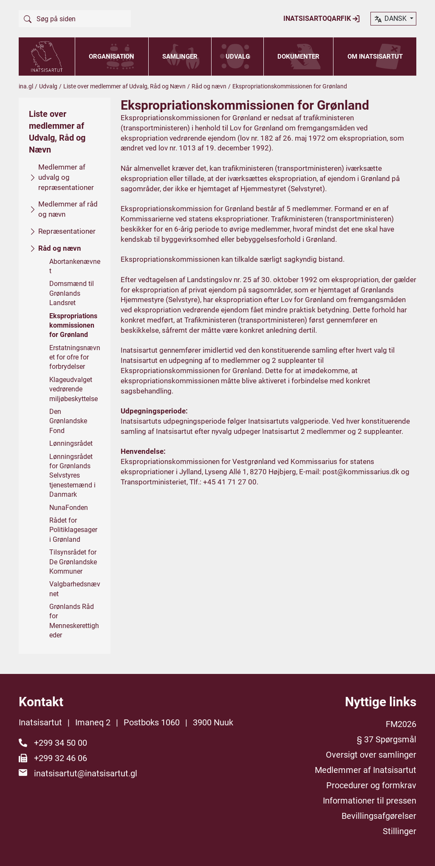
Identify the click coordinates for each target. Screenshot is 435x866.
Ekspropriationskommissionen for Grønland (73, 325)
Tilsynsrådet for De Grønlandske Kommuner (73, 561)
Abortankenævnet (74, 266)
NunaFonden (68, 507)
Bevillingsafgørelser (379, 816)
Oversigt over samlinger (371, 755)
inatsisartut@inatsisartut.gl (85, 773)
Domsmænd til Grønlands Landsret (71, 293)
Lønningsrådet (71, 443)
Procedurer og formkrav (371, 785)
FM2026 (401, 724)
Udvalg (238, 56)
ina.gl (26, 86)
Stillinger (399, 831)
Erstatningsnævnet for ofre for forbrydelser (74, 357)
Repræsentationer (67, 231)
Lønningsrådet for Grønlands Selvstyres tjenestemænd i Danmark (72, 475)
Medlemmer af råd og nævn (68, 209)
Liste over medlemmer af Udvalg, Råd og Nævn (124, 86)
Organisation (111, 56)
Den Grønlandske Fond (68, 421)
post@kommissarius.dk (360, 471)
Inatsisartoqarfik (321, 18)
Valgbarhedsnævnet (74, 588)
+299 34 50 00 (60, 743)
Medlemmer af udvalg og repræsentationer (66, 177)
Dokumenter (298, 56)
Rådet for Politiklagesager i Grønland (73, 529)
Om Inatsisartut (375, 56)
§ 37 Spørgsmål (386, 739)
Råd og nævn (209, 86)
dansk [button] (390, 19)
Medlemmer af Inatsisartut (365, 770)
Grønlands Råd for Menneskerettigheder (74, 621)
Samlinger (180, 56)
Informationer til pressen (369, 800)
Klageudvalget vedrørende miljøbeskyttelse (73, 388)
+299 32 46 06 (60, 758)
